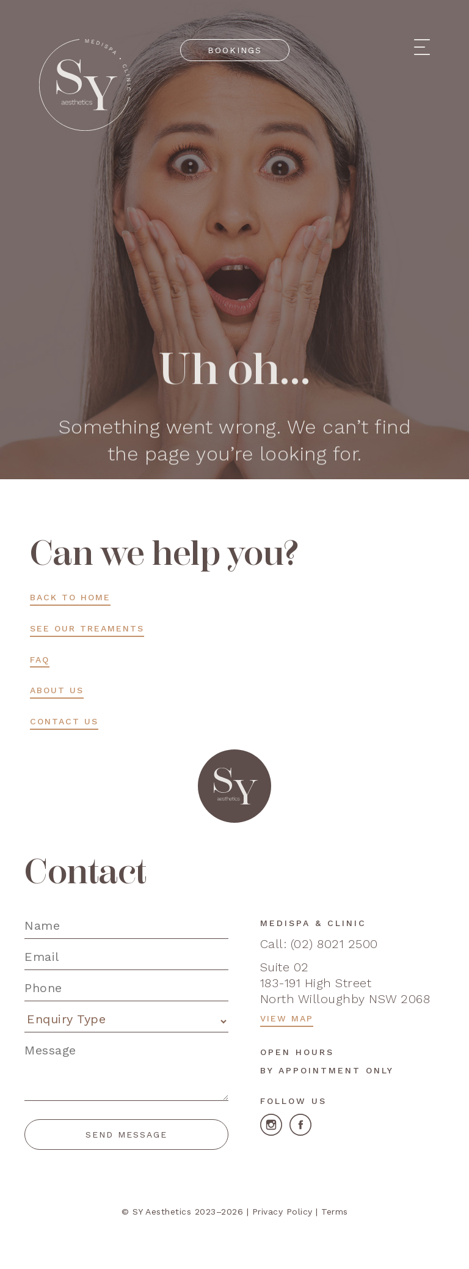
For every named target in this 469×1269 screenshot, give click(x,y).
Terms (334, 1211)
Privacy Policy (282, 1211)
